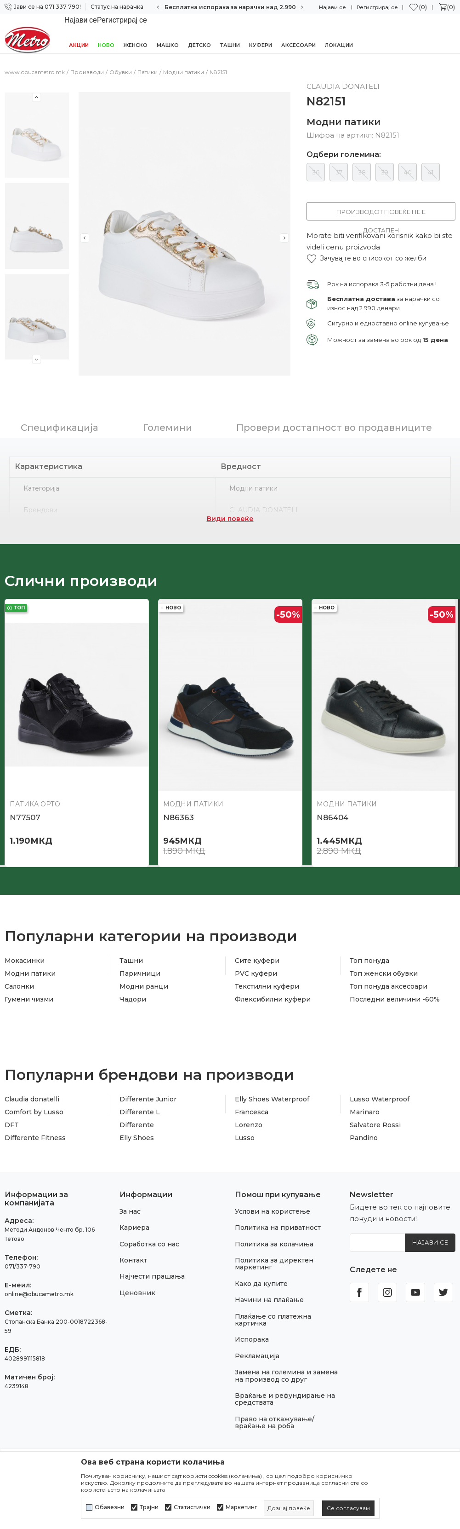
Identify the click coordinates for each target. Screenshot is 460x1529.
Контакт (133, 1261)
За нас (130, 1212)
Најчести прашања (152, 1277)
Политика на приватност (278, 1228)
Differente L (139, 1112)
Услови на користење (272, 1212)
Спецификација (59, 428)
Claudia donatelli (32, 1099)
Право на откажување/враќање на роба (274, 1423)
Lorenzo (248, 1125)
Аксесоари (298, 45)
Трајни (149, 1507)
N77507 (25, 817)
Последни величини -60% (395, 1000)
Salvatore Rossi (375, 1125)
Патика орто (35, 804)
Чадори (132, 1000)
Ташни (230, 45)
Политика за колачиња (274, 1244)
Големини (167, 428)
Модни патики (183, 72)
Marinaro (365, 1112)
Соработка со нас (149, 1244)
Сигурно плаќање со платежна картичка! (230, 7)
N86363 (178, 817)
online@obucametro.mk (39, 1294)
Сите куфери (257, 961)
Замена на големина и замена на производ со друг (286, 1376)
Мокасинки (25, 961)
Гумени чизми (29, 1000)
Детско (199, 45)
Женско (136, 45)
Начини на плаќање (269, 1300)
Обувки (120, 72)
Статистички (192, 1507)
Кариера (134, 1228)
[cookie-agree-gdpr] (348, 1508)
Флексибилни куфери (273, 1000)
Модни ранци (143, 987)
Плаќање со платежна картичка (273, 1320)
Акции (79, 45)
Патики (147, 72)
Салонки (19, 987)
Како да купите (261, 1284)
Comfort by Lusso (34, 1112)
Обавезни (110, 1507)
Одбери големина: (344, 155)
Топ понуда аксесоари (388, 987)
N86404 (332, 817)
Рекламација (257, 1356)
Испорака (252, 1340)
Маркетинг (241, 1507)
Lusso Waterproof (379, 1099)
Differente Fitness (35, 1138)
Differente (136, 1125)
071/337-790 (22, 1266)
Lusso (245, 1138)
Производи (87, 72)
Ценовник (137, 1293)
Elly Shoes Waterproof (272, 1099)
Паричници (139, 974)
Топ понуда (369, 961)
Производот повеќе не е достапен (381, 214)
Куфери (260, 45)
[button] (366, 258)
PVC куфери (256, 974)
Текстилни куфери (267, 987)
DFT (12, 1125)
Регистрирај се (377, 7)
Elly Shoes (136, 1138)
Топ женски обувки (384, 974)
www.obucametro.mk (35, 72)
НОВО (106, 45)
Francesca (251, 1112)
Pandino (364, 1138)
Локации (339, 45)
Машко (168, 45)
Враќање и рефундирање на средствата (285, 1399)
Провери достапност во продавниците (334, 428)
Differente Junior (147, 1099)
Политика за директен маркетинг (274, 1264)
